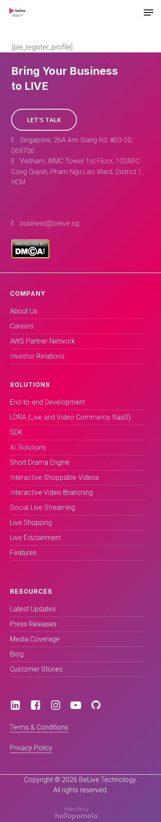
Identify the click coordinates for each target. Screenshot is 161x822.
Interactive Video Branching (51, 492)
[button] (44, 120)
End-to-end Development (47, 402)
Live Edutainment (35, 538)
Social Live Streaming (42, 507)
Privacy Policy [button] (31, 748)
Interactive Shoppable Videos (54, 477)
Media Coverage (35, 639)
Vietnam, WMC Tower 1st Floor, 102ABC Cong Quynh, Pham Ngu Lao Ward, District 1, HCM (77, 171)
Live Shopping (31, 522)
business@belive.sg (49, 223)
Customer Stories (36, 669)
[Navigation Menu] (148, 12)
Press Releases (33, 624)
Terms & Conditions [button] (39, 727)
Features (23, 553)
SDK (16, 432)
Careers (21, 326)
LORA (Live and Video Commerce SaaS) (70, 417)
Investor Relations (37, 356)
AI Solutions (28, 447)
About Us (23, 311)
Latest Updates (33, 609)
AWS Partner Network (42, 341)
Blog (17, 654)
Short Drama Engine (40, 462)
